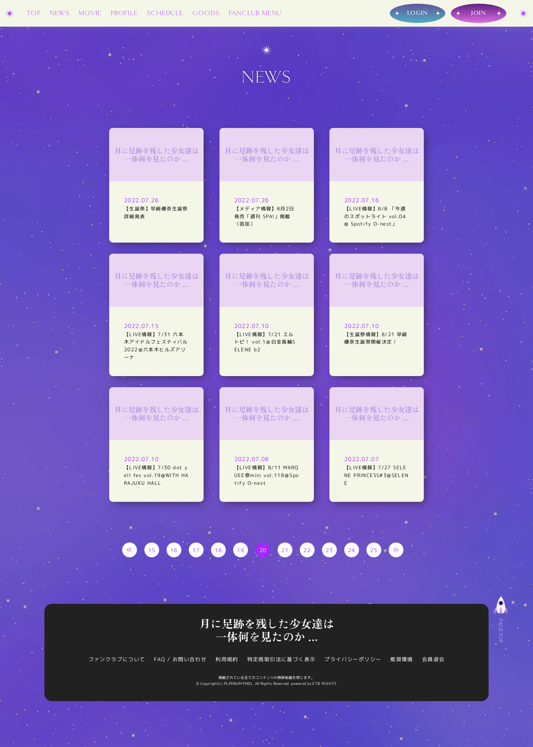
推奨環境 (401, 660)
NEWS (59, 13)
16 (174, 551)
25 (374, 551)
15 (152, 551)
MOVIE (89, 13)
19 (241, 551)
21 (285, 551)
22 (307, 551)
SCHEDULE (165, 13)
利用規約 (226, 660)
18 (218, 551)
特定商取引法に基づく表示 (281, 660)
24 (352, 551)
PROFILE (124, 13)
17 (196, 551)
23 (329, 551)
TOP (33, 13)
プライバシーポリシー (353, 660)
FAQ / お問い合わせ (180, 660)
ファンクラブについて (116, 660)
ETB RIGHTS (324, 684)
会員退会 (433, 660)
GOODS (205, 13)
